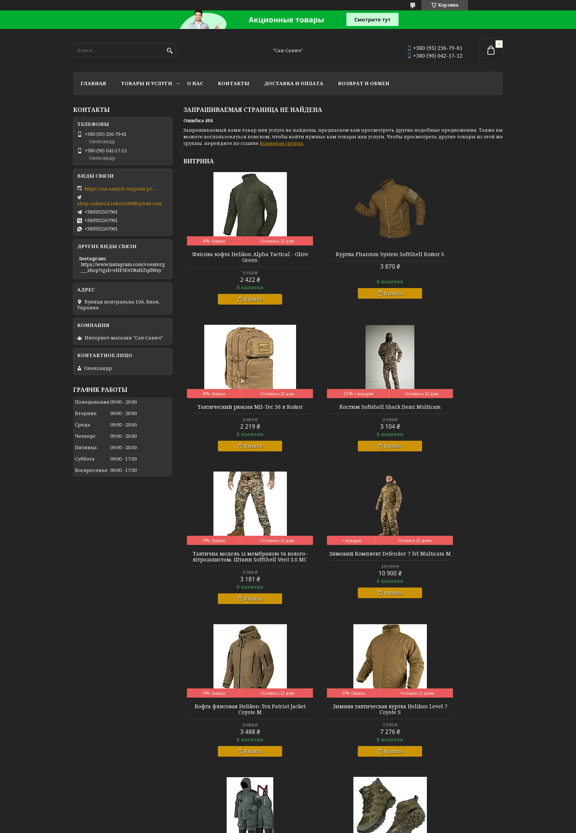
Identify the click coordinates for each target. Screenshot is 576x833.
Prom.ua (325, 813)
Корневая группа (281, 143)
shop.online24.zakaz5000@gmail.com (119, 203)
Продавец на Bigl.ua (288, 819)
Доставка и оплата (293, 83)
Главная (93, 83)
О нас (195, 83)
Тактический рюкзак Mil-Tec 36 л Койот (452, 257)
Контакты (233, 83)
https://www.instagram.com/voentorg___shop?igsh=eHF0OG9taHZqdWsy (123, 267)
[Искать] (169, 50)
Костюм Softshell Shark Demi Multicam (234, 410)
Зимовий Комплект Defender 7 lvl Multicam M (452, 410)
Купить (238, 299)
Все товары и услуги (471, 792)
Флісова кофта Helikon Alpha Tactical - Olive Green (234, 257)
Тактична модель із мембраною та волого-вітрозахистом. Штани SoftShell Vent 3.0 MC (343, 413)
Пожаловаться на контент (286, 826)
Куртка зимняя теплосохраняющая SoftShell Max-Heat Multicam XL (342, 721)
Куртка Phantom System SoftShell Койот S (343, 257)
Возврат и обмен (363, 83)
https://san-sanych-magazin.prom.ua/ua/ (121, 189)
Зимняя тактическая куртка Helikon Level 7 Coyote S (343, 568)
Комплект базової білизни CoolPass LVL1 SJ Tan (451, 721)
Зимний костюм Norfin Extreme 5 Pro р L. (452, 568)
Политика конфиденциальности (361, 826)
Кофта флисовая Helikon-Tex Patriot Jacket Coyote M (234, 568)
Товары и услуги (146, 83)
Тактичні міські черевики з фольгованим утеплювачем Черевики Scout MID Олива (234, 724)
